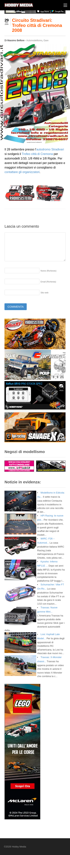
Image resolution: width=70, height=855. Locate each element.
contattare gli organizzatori (22, 172)
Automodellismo (34, 40)
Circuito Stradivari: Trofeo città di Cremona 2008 (37, 25)
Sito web (44, 292)
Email (48, 282)
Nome (48, 271)
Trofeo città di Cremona (37, 154)
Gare (46, 40)
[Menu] (65, 5)
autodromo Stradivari (50, 149)
